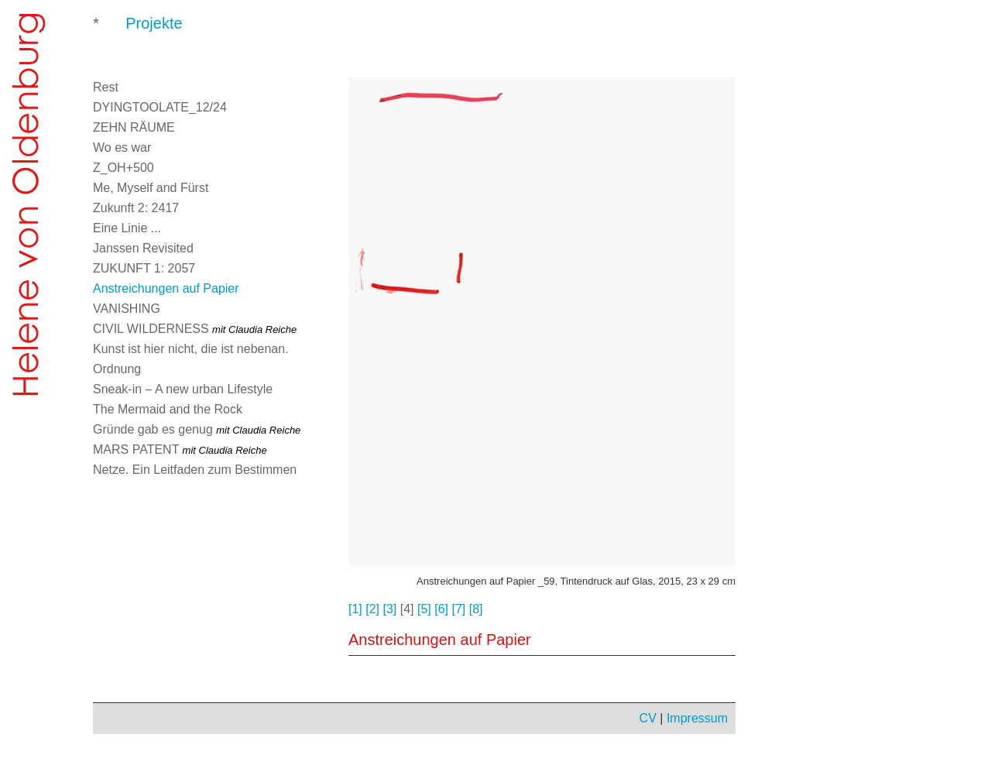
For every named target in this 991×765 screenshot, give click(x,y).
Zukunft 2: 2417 (136, 207)
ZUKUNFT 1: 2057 (144, 268)
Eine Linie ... (127, 228)
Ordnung (117, 369)
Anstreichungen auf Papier (166, 288)
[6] (441, 609)
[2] (372, 609)
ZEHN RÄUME (134, 127)
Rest (105, 87)
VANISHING (126, 308)
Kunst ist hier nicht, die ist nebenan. (191, 348)
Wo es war (122, 147)
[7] (459, 609)
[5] (424, 609)
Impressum (697, 718)
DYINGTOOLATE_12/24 (160, 107)
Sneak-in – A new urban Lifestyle (183, 389)
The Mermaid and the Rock (167, 409)
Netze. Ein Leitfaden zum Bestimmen (195, 469)
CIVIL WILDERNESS (195, 328)
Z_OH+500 (123, 167)
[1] (355, 609)
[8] (476, 609)
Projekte (153, 23)
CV (648, 718)
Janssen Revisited (143, 248)
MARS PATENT (180, 449)
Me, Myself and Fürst (150, 187)
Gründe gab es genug (196, 429)
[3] (390, 609)
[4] (407, 609)
